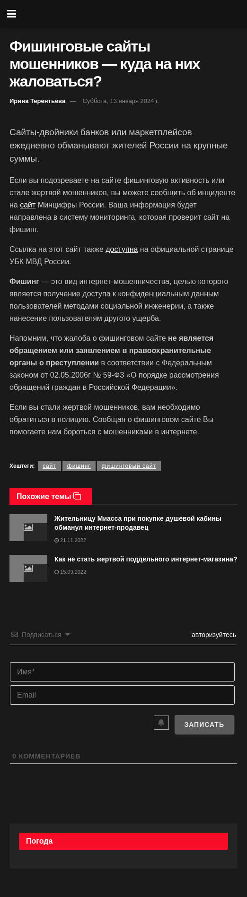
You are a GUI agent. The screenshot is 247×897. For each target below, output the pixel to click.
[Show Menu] (11, 14)
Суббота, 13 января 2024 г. (120, 100)
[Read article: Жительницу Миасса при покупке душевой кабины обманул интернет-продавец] (28, 527)
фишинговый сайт (129, 466)
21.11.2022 (70, 540)
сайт (27, 205)
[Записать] (204, 724)
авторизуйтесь (213, 634)
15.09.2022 (70, 572)
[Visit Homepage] (131, 14)
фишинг (79, 466)
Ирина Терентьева (37, 100)
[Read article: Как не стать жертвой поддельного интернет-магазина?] (28, 568)
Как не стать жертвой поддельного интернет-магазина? (145, 559)
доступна (122, 249)
